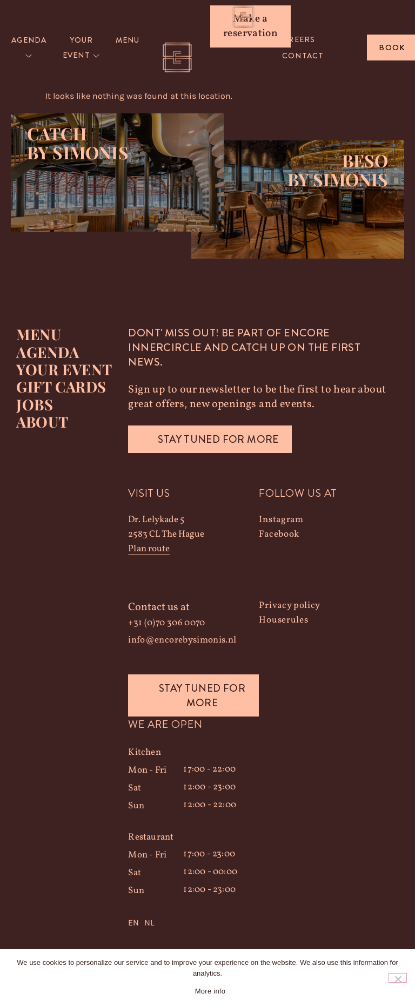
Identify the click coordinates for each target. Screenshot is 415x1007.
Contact (303, 55)
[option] (149, 923)
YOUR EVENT (63, 369)
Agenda (47, 352)
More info (210, 991)
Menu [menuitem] (128, 40)
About (42, 421)
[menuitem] (29, 48)
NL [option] (149, 923)
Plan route (148, 549)
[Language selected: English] (193, 923)
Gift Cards (61, 386)
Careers (296, 39)
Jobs (34, 404)
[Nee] (398, 978)
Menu (38, 334)
